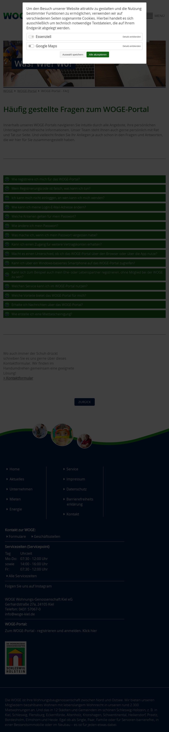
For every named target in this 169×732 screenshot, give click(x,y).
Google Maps (46, 46)
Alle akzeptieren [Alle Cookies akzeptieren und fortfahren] (98, 54)
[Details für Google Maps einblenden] (131, 46)
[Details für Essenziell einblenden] (131, 36)
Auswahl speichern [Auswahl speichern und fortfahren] (72, 54)
